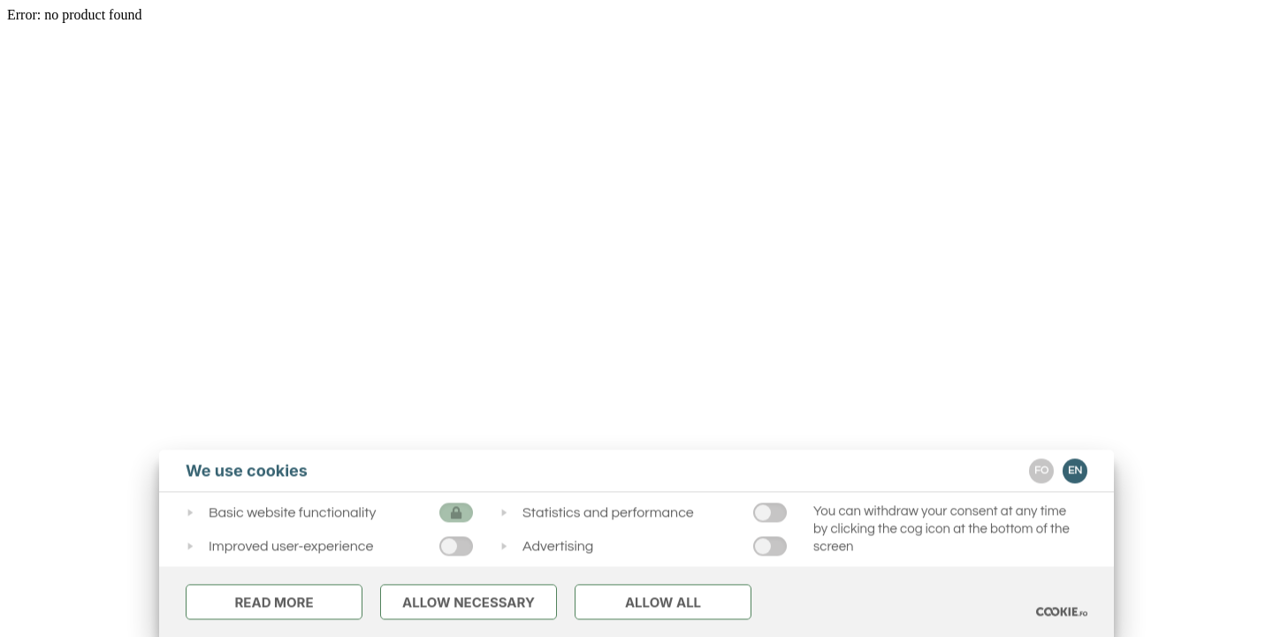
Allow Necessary (468, 602)
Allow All (663, 602)
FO (1041, 470)
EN (1075, 470)
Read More (273, 602)
